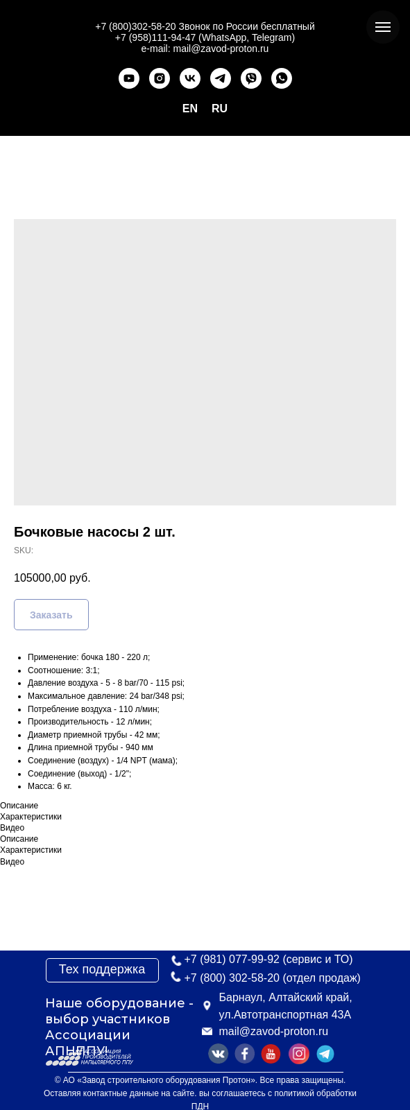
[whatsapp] (281, 78)
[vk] (190, 78)
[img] (325, 1053)
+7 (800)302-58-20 (135, 26)
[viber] (251, 78)
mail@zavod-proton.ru (274, 1031)
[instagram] (159, 78)
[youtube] (129, 78)
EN (190, 108)
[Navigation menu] (383, 27)
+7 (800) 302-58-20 (232, 978)
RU (220, 108)
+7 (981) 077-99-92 (232, 959)
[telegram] (220, 78)
